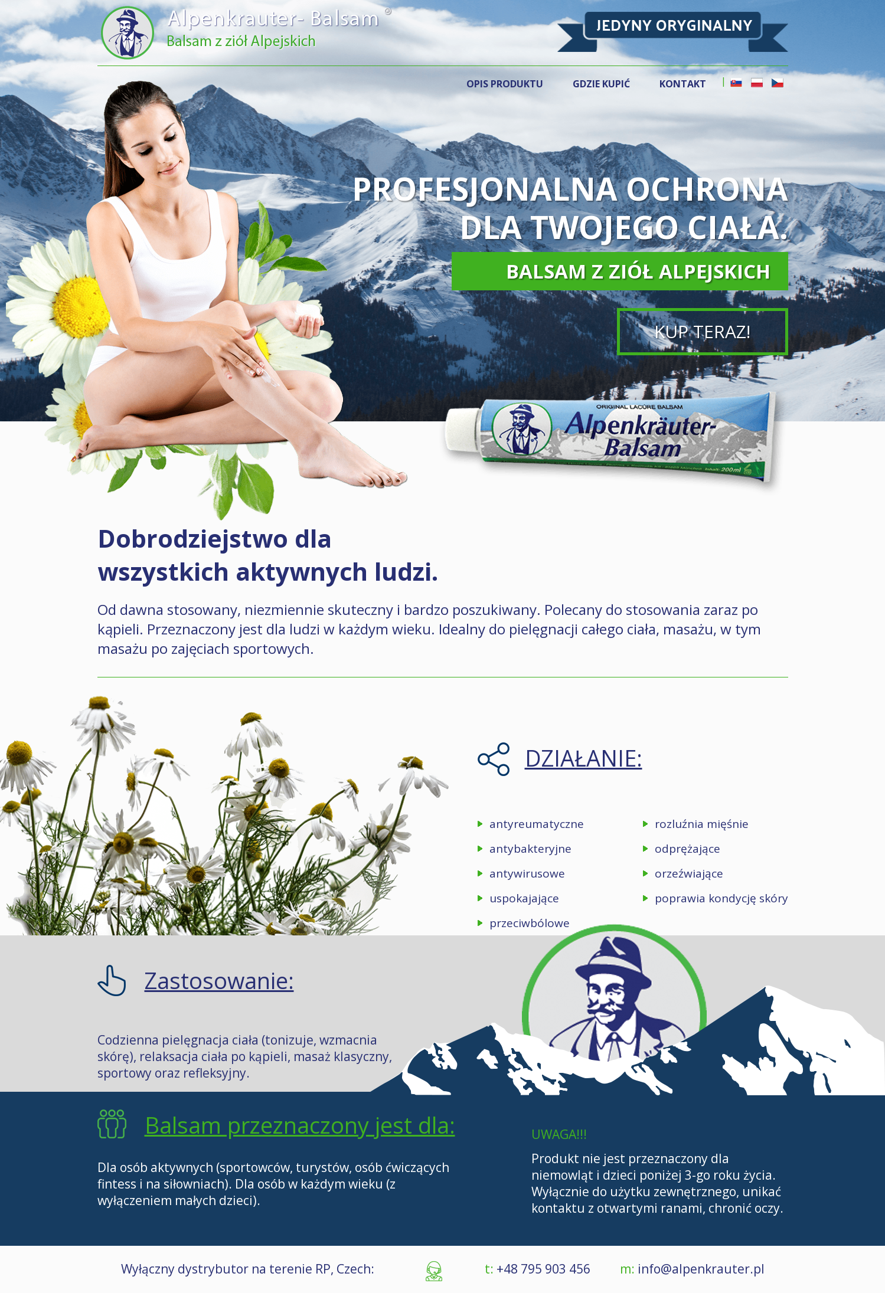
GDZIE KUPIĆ (601, 83)
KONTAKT (682, 83)
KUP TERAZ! (702, 331)
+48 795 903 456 (542, 1269)
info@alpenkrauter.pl (701, 1269)
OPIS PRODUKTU (504, 83)
